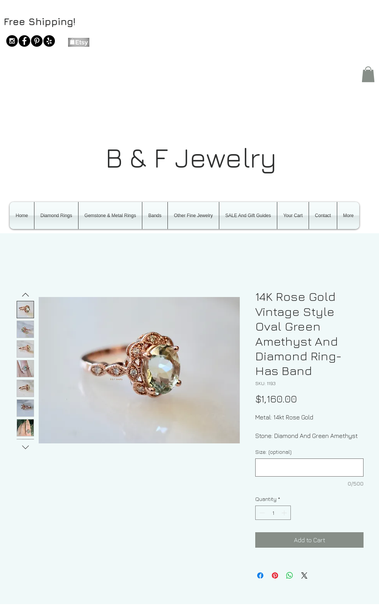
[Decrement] (261, 512)
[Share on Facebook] (260, 575)
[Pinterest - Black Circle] (37, 41)
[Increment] (285, 512)
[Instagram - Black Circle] (12, 41)
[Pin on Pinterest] (275, 575)
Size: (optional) (273, 451)
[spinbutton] (273, 512)
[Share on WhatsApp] (289, 575)
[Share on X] (304, 575)
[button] (368, 74)
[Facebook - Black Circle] (24, 41)
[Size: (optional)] (309, 467)
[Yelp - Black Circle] (49, 41)
